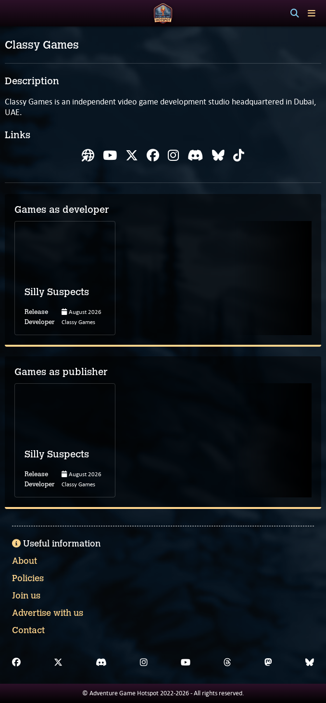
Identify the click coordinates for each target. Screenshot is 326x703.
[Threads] (227, 662)
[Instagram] (144, 662)
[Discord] (101, 662)
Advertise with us (47, 613)
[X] (58, 662)
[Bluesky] (309, 662)
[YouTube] (185, 662)
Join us (26, 595)
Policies (28, 578)
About (24, 561)
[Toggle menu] (311, 13)
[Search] (294, 13)
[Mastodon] (268, 662)
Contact (28, 630)
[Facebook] (16, 662)
